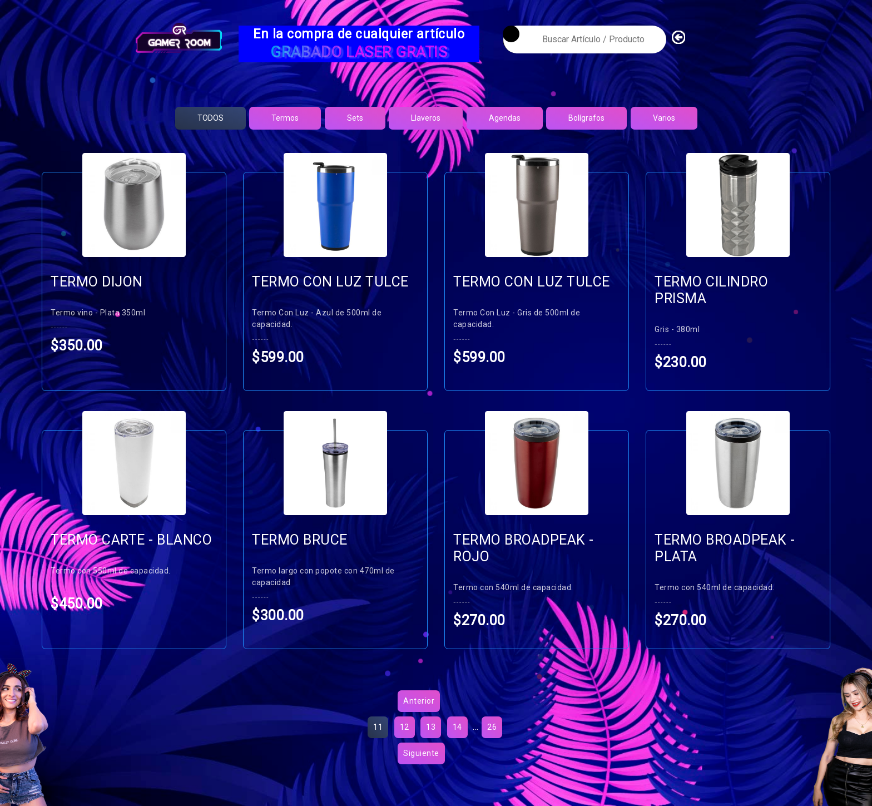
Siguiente (421, 767)
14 (457, 741)
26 (492, 741)
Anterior (418, 715)
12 (404, 741)
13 (430, 741)
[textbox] (584, 39)
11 (378, 741)
